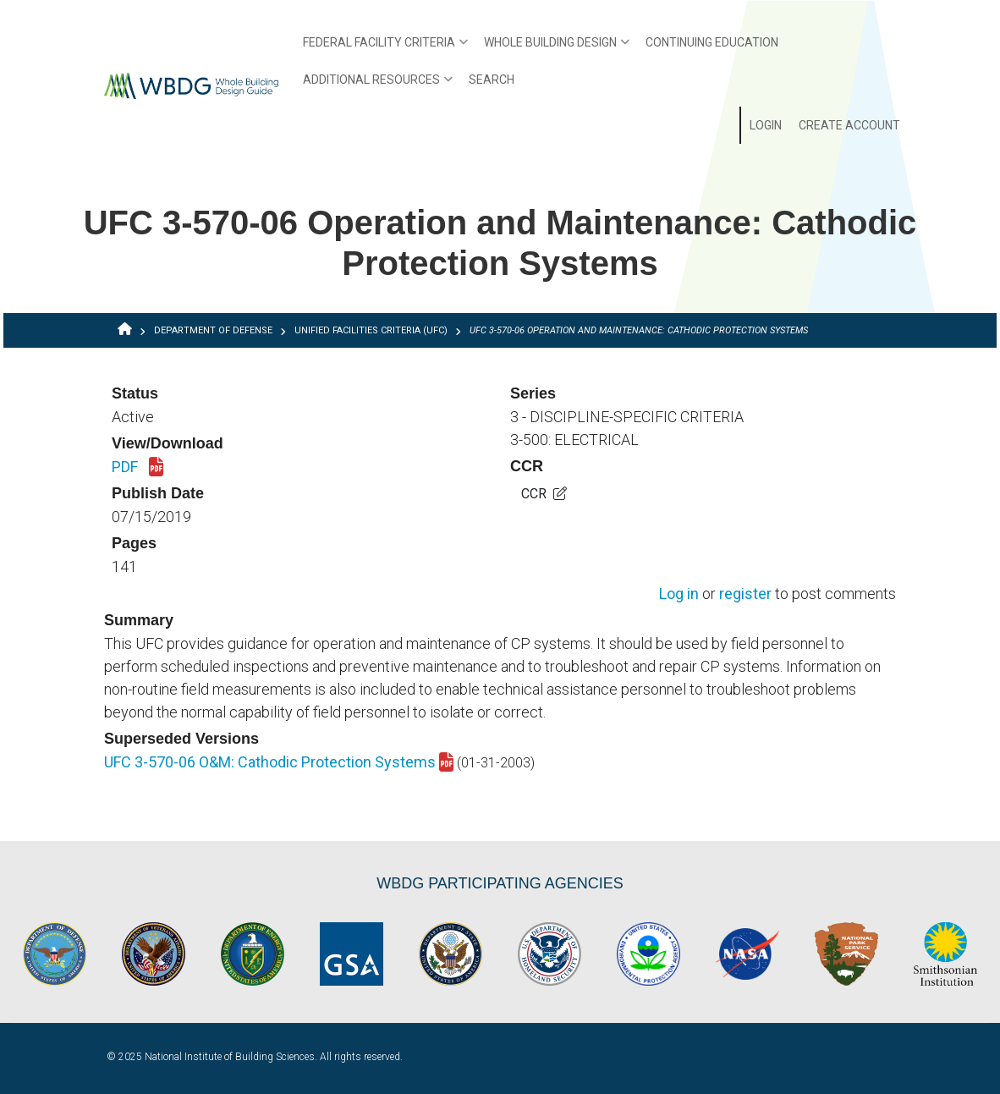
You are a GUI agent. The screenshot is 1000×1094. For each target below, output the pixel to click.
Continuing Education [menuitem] (712, 42)
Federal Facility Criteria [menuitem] (381, 48)
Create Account (849, 125)
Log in (679, 594)
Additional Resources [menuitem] (373, 85)
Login (766, 125)
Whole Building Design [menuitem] (552, 48)
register (745, 594)
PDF (137, 468)
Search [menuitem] (491, 79)
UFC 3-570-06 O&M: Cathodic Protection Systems (278, 762)
